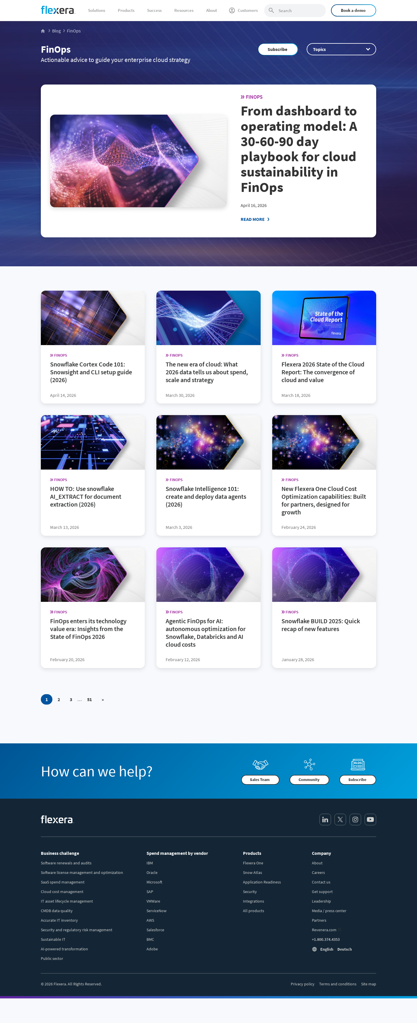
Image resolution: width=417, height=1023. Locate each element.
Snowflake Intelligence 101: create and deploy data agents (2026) (206, 496)
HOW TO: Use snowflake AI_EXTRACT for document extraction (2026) (85, 496)
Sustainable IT (53, 939)
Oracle (152, 872)
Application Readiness (262, 882)
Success (154, 10)
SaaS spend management (63, 882)
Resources (183, 10)
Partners (319, 920)
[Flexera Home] (43, 31)
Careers (318, 872)
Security (250, 891)
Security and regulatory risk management (76, 929)
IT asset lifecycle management (67, 901)
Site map (368, 984)
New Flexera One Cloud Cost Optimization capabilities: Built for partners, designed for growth (323, 500)
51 (89, 699)
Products (126, 10)
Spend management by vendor (177, 853)
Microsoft (154, 882)
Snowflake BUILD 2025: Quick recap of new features (320, 625)
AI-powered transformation (64, 949)
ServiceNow (157, 910)
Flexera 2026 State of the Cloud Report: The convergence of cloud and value (322, 372)
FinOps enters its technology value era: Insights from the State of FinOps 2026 (88, 629)
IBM (150, 863)
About (211, 10)
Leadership (321, 901)
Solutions (96, 10)
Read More (253, 219)
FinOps (56, 49)
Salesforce (155, 929)
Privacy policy (302, 984)
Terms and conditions (337, 984)
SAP (150, 891)
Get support (322, 891)
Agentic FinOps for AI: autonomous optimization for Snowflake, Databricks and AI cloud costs (206, 632)
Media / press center (329, 910)
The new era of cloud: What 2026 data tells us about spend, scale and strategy (207, 372)
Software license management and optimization (82, 872)
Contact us (321, 882)
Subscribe (277, 49)
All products (253, 910)
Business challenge (60, 853)
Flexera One (253, 863)
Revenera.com (324, 929)
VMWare (153, 901)
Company (321, 853)
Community (309, 779)
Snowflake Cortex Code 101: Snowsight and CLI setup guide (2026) (91, 372)
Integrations (253, 901)
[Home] (58, 10)
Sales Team (260, 779)
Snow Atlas (252, 872)
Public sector (52, 958)
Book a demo (353, 10)
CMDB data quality (57, 910)
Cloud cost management (62, 891)
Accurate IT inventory (59, 920)
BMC (150, 939)
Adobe (152, 949)
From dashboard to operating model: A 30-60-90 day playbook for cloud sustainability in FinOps (299, 149)
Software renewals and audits (66, 863)
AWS (150, 920)
